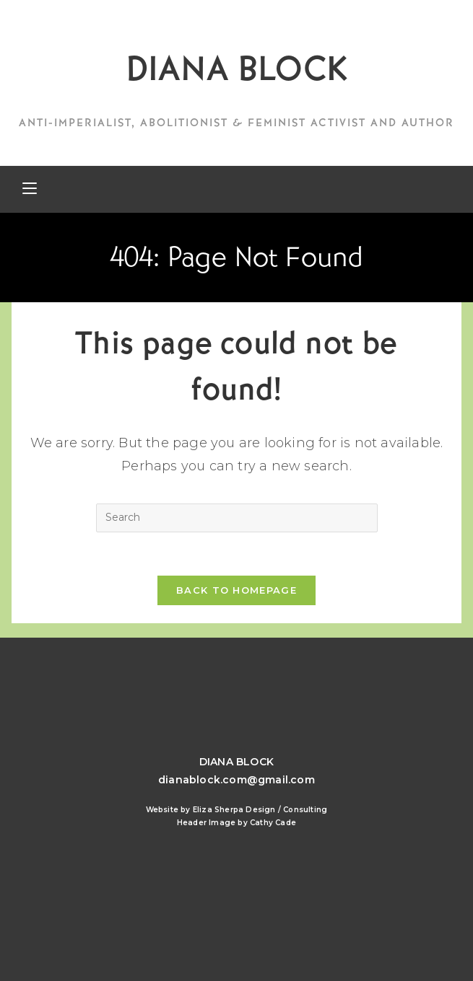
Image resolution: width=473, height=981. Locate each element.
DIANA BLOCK (236, 68)
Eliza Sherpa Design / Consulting (260, 809)
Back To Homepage (236, 590)
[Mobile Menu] (29, 189)
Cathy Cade (273, 822)
